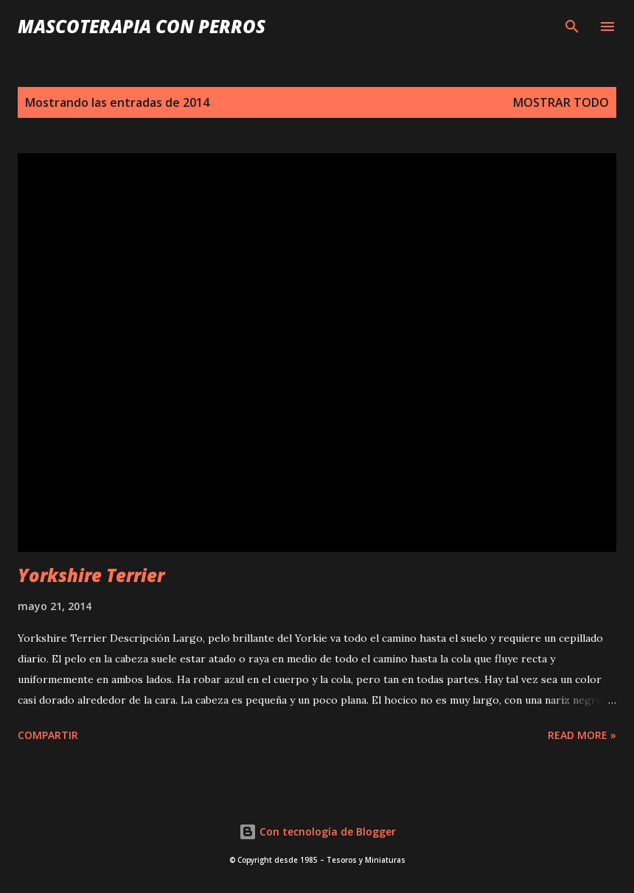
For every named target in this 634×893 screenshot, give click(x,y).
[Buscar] (572, 26)
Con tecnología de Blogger (317, 831)
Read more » (582, 735)
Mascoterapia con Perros (141, 26)
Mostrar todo (561, 102)
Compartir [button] (48, 735)
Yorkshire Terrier (91, 575)
